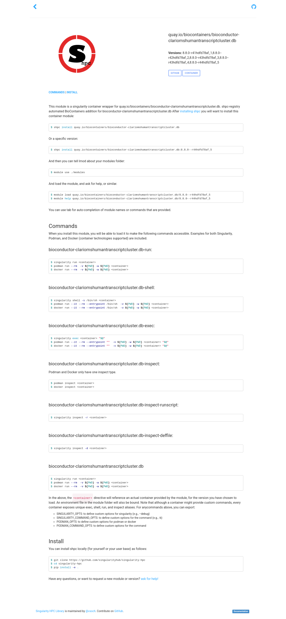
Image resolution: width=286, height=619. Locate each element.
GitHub (118, 611)
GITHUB (175, 73)
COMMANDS (57, 92)
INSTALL (72, 92)
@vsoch (91, 611)
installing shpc (190, 111)
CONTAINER (191, 73)
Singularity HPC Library (50, 611)
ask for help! (149, 579)
